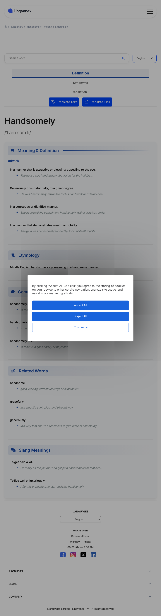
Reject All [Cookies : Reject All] (80, 316)
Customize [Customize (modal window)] (80, 327)
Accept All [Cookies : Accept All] (80, 305)
